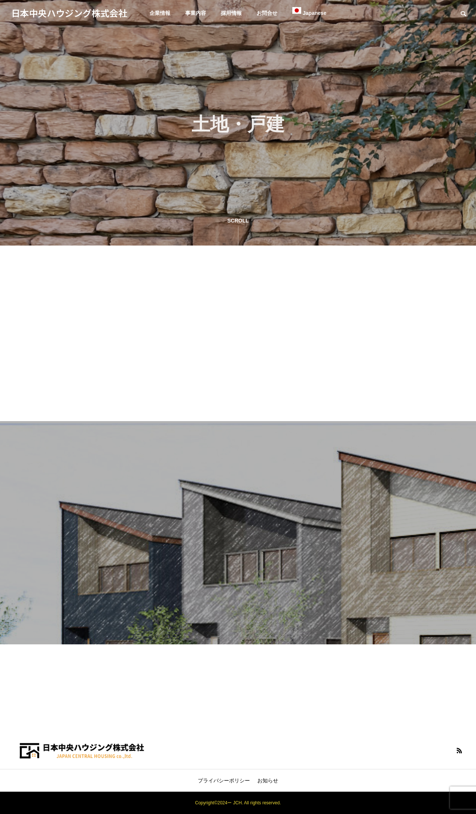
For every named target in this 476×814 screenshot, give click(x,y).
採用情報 (231, 13)
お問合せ (267, 13)
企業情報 (159, 13)
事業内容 (195, 13)
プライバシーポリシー (224, 780)
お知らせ (267, 780)
